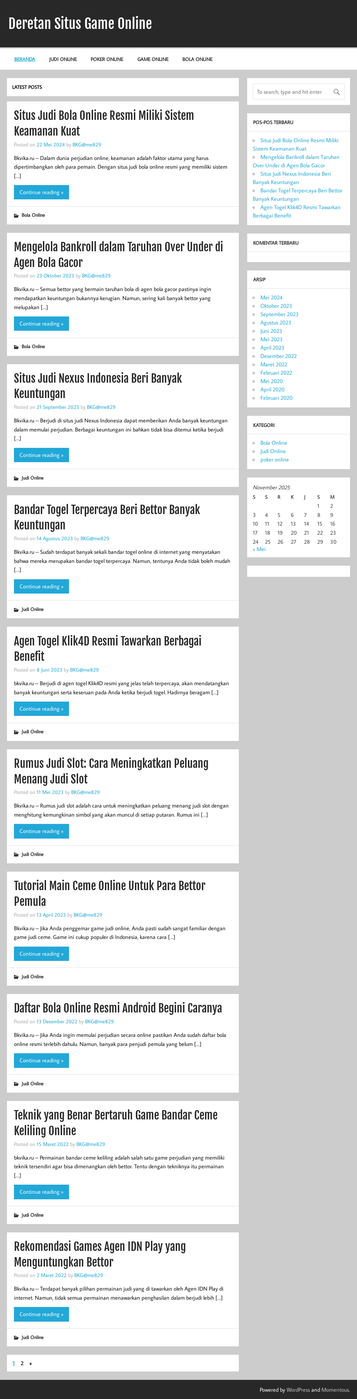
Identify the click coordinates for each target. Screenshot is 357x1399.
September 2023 (279, 314)
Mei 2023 (271, 339)
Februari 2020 (276, 397)
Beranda (24, 59)
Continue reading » (41, 192)
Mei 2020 (271, 380)
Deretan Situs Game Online (80, 23)
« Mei (259, 548)
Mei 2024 (271, 297)
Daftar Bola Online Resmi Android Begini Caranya (118, 1008)
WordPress (298, 1389)
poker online (107, 59)
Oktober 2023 (276, 305)
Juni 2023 (271, 330)
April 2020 (272, 389)
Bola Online (197, 59)
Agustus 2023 (275, 322)
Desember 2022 (278, 355)
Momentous (335, 1389)
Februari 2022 (276, 372)
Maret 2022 (273, 364)
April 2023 (272, 347)
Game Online (152, 59)
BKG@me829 (87, 144)
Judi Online (63, 59)
